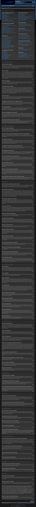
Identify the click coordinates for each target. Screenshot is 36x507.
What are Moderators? (21, 14)
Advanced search (34, 2)
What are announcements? (6, 55)
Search (32, 2)
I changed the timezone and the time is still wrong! (9, 28)
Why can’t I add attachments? (6, 43)
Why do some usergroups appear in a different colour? (26, 18)
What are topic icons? (5, 58)
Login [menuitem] (32, 5)
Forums (18, 5)
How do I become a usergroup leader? (23, 17)
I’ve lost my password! (5, 19)
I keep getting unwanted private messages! (24, 24)
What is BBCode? (4, 51)
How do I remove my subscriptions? (23, 45)
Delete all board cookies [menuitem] (26, 502)
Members (22, 5)
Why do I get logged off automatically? (7, 20)
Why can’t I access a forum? (6, 42)
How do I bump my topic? (5, 47)
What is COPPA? (4, 14)
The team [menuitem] (21, 502)
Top (33, 84)
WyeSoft (5, 5)
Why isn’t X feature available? (22, 54)
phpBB (26, 153)
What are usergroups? (21, 15)
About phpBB (31, 477)
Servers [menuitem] (8, 5)
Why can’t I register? (5, 15)
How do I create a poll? (5, 39)
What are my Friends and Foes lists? (23, 29)
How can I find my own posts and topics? (24, 38)
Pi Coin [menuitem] (28, 5)
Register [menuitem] (33, 5)
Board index (7, 502)
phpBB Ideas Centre (9, 483)
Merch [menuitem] (25, 5)
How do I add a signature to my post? (7, 38)
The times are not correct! (5, 27)
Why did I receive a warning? (6, 44)
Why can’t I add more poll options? (7, 40)
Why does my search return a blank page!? (24, 36)
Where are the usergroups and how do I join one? (25, 16)
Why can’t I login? (4, 17)
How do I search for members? (22, 37)
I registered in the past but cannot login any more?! (9, 18)
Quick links (2, 5)
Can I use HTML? (4, 52)
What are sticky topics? (5, 56)
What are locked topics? (5, 57)
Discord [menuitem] (13, 5)
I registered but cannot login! (6, 16)
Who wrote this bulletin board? (22, 53)
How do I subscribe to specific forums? (23, 44)
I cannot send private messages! (23, 23)
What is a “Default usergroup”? (22, 19)
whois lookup (31, 488)
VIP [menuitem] (10, 5)
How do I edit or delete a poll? (6, 41)
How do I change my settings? (6, 24)
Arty (19, 505)
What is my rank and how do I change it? (8, 31)
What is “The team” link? (21, 20)
